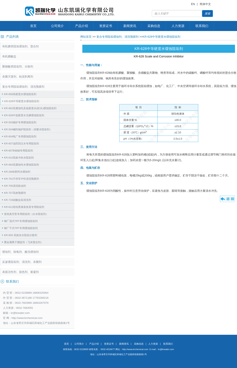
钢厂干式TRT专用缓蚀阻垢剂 (21, 228)
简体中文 (205, 4)
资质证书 (105, 26)
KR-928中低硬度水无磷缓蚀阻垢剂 (24, 115)
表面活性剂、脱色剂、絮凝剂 (20, 272)
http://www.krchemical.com (135, 349)
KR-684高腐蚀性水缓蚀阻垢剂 (21, 164)
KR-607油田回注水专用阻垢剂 (21, 143)
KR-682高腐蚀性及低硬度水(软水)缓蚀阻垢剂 (30, 108)
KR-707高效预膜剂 (15, 192)
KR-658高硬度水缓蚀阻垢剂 (20, 94)
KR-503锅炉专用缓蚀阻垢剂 (20, 122)
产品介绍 (81, 26)
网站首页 (86, 36)
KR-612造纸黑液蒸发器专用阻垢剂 (24, 206)
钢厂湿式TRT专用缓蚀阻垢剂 (21, 221)
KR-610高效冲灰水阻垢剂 (19, 157)
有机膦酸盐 (9, 56)
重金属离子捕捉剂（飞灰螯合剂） (23, 242)
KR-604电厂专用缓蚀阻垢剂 (20, 136)
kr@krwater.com (20, 312)
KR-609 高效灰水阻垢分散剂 (20, 235)
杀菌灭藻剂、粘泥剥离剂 (17, 76)
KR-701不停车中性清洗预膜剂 (21, 178)
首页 (33, 26)
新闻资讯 (129, 26)
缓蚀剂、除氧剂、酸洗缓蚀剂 (20, 251)
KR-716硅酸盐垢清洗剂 (17, 199)
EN (193, 4)
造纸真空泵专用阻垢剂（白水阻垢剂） (26, 214)
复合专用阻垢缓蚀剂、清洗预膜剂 (23, 86)
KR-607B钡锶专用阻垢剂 (18, 150)
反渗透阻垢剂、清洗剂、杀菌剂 (22, 261)
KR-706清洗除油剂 (15, 185)
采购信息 (153, 26)
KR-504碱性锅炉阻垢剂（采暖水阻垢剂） (28, 129)
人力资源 (178, 26)
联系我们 (201, 26)
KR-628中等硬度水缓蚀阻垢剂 (21, 101)
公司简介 (57, 26)
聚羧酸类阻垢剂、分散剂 (17, 66)
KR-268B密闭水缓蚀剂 (17, 171)
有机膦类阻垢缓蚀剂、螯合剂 (20, 46)
